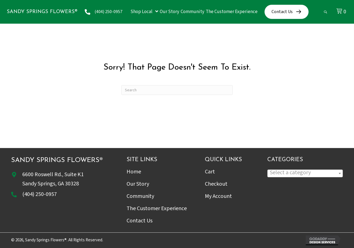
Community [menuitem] (140, 196)
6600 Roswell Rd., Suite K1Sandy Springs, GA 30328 (53, 179)
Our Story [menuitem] (138, 184)
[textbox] (305, 173)
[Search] (177, 90)
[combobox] (305, 173)
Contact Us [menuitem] (139, 221)
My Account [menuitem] (218, 196)
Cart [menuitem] (210, 172)
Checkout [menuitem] (216, 184)
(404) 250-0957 (108, 12)
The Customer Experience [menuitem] (157, 208)
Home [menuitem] (134, 172)
